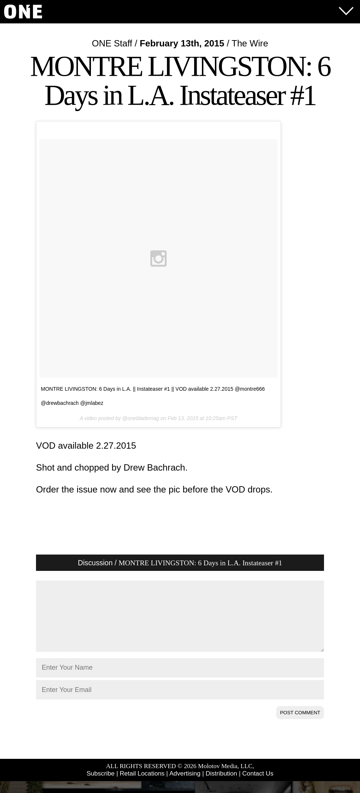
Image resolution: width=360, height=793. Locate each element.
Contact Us (258, 785)
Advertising (184, 785)
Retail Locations (142, 785)
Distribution (221, 785)
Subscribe (100, 785)
